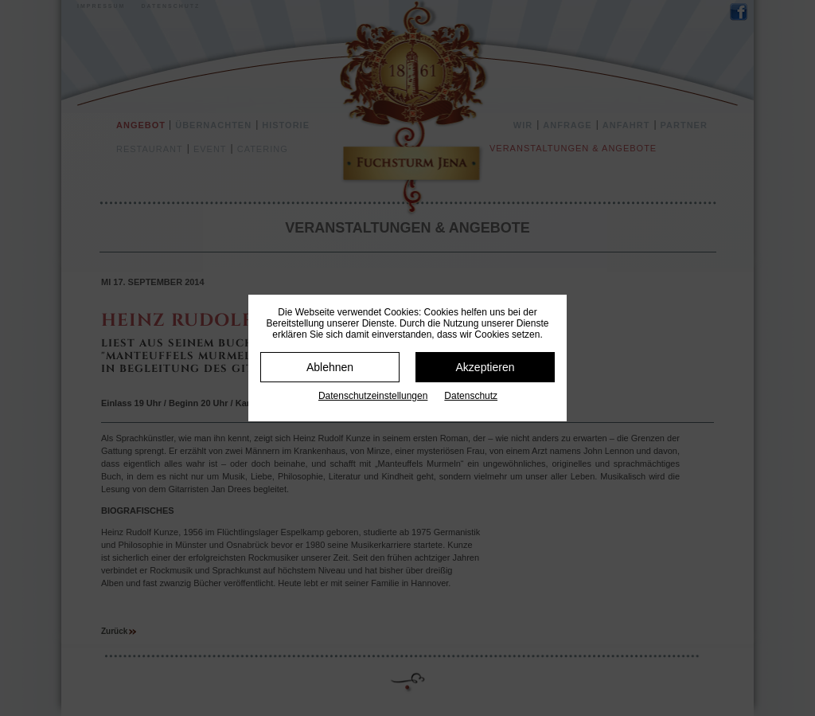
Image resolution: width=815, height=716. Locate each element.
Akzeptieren (485, 367)
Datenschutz (470, 395)
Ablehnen (329, 367)
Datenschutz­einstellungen (372, 395)
